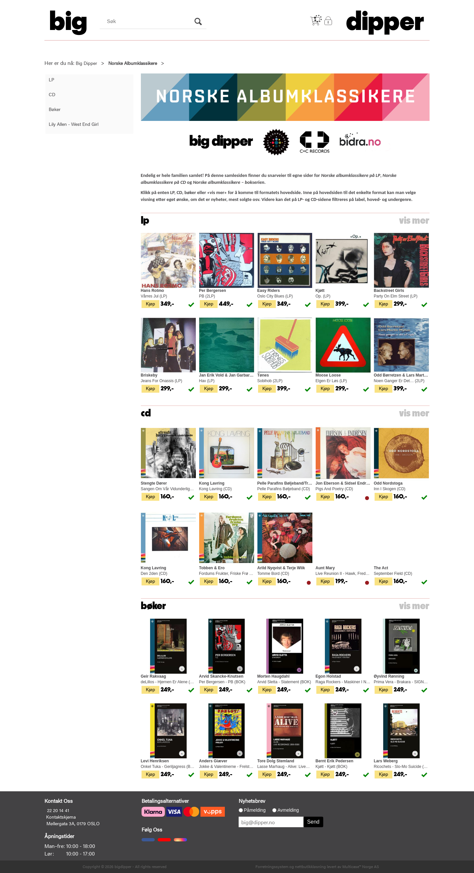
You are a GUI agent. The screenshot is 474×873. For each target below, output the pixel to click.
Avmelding (288, 810)
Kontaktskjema (61, 816)
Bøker (55, 109)
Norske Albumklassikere (132, 63)
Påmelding (255, 810)
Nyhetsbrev (252, 800)
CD (52, 94)
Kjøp (150, 303)
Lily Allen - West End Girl (73, 124)
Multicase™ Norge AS (360, 866)
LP (51, 79)
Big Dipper (86, 63)
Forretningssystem (271, 866)
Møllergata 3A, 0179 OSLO (73, 823)
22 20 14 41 (58, 810)
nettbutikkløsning (310, 866)
